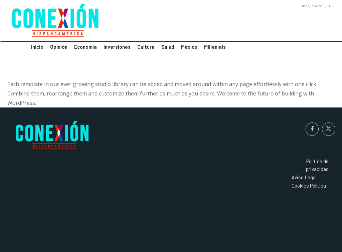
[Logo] (85, 22)
